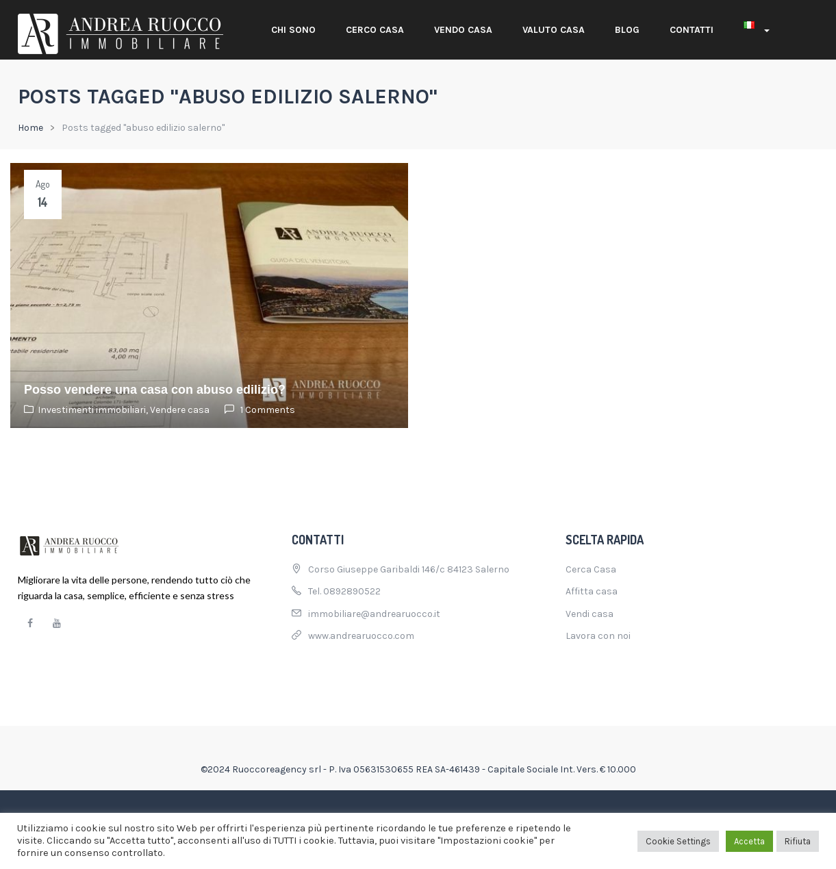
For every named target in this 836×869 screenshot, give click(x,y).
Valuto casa (553, 30)
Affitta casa (592, 591)
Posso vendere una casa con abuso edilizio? (155, 389)
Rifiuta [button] (798, 841)
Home (30, 128)
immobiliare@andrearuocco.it (374, 614)
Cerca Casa (591, 569)
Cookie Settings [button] (678, 841)
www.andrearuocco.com (361, 636)
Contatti (691, 30)
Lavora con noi (598, 636)
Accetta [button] (749, 841)
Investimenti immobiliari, (94, 410)
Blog (627, 30)
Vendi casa (589, 614)
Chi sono (293, 30)
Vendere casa (180, 410)
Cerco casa (375, 30)
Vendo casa (463, 30)
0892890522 (352, 591)
